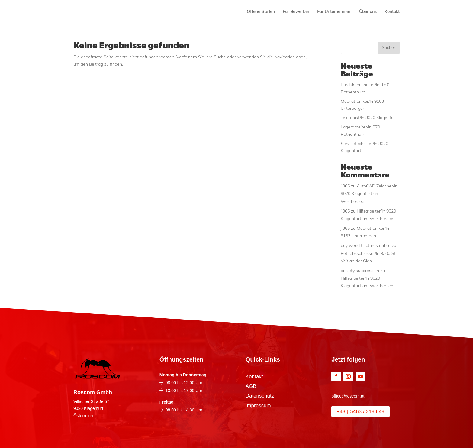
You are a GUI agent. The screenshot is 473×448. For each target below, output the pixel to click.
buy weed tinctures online (366, 246)
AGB (251, 386)
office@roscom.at (347, 396)
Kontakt (392, 12)
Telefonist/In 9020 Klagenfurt (369, 118)
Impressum (258, 406)
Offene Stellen (261, 12)
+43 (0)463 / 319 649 (360, 411)
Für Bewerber (296, 12)
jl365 (345, 186)
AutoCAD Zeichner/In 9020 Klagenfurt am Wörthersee (369, 194)
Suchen (389, 48)
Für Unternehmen (334, 12)
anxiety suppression (360, 271)
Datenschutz (260, 396)
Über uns (368, 12)
